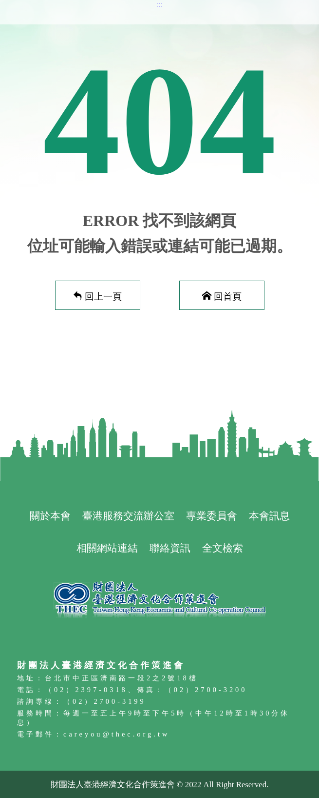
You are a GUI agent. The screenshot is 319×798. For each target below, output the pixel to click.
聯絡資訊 (170, 547)
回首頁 (228, 295)
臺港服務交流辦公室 (128, 515)
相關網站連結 (107, 547)
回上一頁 (103, 295)
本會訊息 (269, 515)
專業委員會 (211, 515)
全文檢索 (222, 547)
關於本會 (50, 515)
